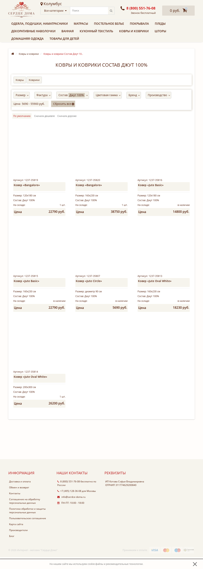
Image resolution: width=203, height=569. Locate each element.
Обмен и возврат (19, 499)
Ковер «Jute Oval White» (154, 285)
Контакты (14, 505)
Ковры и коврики (134, 31)
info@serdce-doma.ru (71, 508)
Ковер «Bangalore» (27, 185)
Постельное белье (109, 24)
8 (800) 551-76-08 (68, 493)
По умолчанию (22, 116)
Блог (11, 548)
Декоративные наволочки (33, 31)
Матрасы (81, 24)
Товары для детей (64, 39)
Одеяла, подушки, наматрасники (39, 24)
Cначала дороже (67, 116)
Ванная (67, 31)
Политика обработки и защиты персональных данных (27, 522)
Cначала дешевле (44, 116)
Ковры (20, 80)
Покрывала (139, 24)
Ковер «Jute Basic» (151, 185)
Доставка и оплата (20, 493)
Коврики (34, 80)
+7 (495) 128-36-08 (69, 503)
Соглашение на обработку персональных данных (24, 512)
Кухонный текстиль (96, 31)
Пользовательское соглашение (27, 530)
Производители (18, 542)
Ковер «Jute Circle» (89, 285)
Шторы (160, 31)
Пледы (160, 24)
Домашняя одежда (27, 39)
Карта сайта (16, 536)
